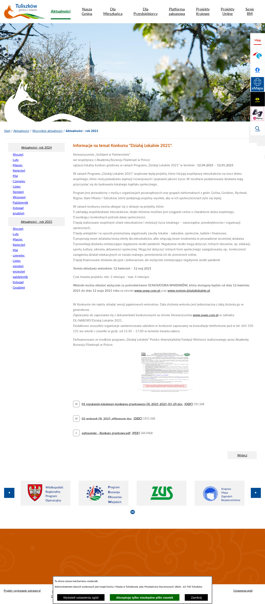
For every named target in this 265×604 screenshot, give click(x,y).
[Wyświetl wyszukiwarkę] (257, 69)
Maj (15, 176)
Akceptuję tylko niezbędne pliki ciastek (144, 597)
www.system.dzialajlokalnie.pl (188, 290)
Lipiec (17, 186)
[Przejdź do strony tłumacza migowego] (257, 55)
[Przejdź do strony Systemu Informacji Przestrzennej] (257, 128)
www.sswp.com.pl (147, 290)
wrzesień (19, 271)
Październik (20, 202)
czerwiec (19, 255)
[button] (165, 391)
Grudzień (19, 287)
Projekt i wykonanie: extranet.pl (22, 590)
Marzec (18, 165)
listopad (18, 208)
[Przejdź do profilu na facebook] (257, 113)
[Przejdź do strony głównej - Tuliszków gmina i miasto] (24, 13)
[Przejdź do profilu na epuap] (257, 99)
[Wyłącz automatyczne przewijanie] (132, 512)
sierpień (18, 266)
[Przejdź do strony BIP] (257, 84)
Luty (16, 160)
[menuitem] (61, 11)
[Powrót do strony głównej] (7, 131)
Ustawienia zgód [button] (242, 590)
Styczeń (18, 154)
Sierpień (18, 192)
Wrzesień (19, 197)
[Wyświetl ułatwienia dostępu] (257, 40)
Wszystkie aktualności (47, 131)
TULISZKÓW (132, 556)
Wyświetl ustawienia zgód (81, 597)
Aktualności (21, 131)
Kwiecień (19, 170)
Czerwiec (19, 181)
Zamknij (196, 597)
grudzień (18, 213)
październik (20, 277)
